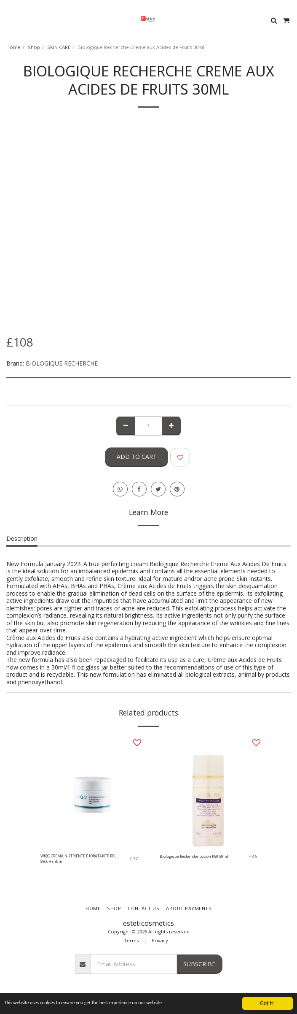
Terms (131, 940)
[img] (89, 790)
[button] (9, 20)
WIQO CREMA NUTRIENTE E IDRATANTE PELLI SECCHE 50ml (80, 858)
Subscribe (199, 964)
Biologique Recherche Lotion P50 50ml (194, 856)
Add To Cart (137, 457)
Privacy (160, 940)
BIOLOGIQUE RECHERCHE (62, 363)
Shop (34, 47)
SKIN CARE (58, 47)
